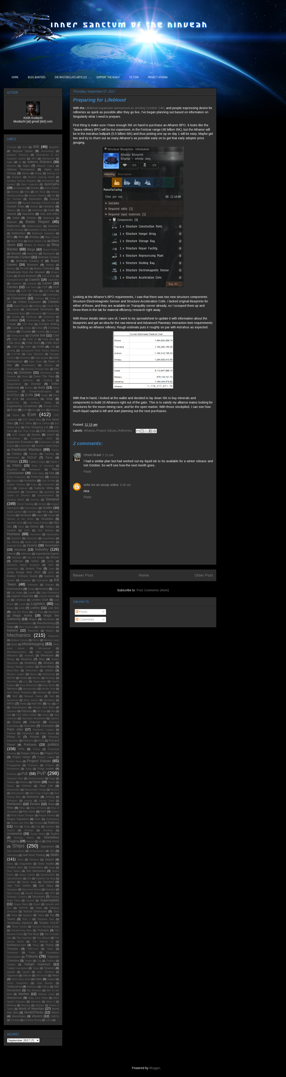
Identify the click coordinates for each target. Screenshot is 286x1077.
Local (22, 604)
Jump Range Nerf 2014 (23, 572)
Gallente (23, 488)
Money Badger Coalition (20, 666)
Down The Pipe (44, 376)
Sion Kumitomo (15, 851)
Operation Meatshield (34, 718)
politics (53, 744)
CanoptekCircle (15, 279)
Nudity (23, 703)
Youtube (15, 1020)
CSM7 (28, 346)
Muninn (36, 678)
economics (32, 399)
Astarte (34, 206)
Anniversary (48, 180)
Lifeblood (21, 600)
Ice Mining (13, 542)
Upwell (26, 972)
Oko (53, 711)
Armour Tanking (37, 195)
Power (36, 749)
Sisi (52, 850)
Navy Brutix (48, 685)
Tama (14, 915)
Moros (33, 674)
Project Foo (51, 753)
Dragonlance (14, 384)
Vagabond (12, 975)
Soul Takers (13, 871)
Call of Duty (48, 276)
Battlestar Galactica (43, 233)
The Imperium (24, 937)
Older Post (203, 575)
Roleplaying (52, 819)
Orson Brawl (92, 455)
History (34, 526)
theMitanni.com (16, 945)
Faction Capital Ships (47, 445)
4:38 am (125, 485)
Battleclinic (13, 226)
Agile (10, 162)
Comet (15, 309)
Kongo (31, 589)
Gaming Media (15, 499)
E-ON (29, 395)
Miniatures (47, 655)
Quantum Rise (15, 778)
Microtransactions (16, 652)
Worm (55, 1012)
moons (49, 670)
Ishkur (35, 561)
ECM (15, 399)
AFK (33, 158)
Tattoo (41, 915)
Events (36, 434)
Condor (16, 317)
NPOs (11, 703)
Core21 (50, 320)
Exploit (11, 445)
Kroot (56, 589)
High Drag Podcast (37, 522)
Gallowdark (13, 492)
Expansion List (47, 442)
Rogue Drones (47, 815)
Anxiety (11, 184)
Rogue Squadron (18, 819)
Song (52, 867)
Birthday (34, 237)
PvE (24, 774)
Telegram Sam (45, 919)
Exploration (25, 445)
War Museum (34, 990)
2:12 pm (108, 455)
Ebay (56, 395)
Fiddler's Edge (37, 461)
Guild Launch (14, 511)
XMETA (55, 1016)
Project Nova (14, 761)
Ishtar (50, 561)
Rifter (10, 807)
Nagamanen (39, 681)
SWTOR (23, 908)
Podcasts (30, 744)
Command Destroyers (40, 309)
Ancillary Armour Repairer (21, 180)
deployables (13, 369)
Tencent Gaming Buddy (45, 926)
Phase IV (13, 736)
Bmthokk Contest (19, 257)
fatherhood (13, 457)
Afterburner (48, 158)
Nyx (49, 703)
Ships (18, 846)
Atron (24, 210)
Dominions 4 (47, 372)
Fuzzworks (48, 484)
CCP (45, 287)
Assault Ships (15, 206)
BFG (10, 237)
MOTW (11, 678)
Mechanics (19, 635)
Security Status (23, 837)
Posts (81, 611)
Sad (38, 826)
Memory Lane (51, 640)
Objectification (19, 707)
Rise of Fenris (38, 808)
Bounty (11, 268)
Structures (38, 896)
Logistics (38, 604)
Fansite (33, 454)
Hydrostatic (53, 534)
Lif (8, 600)
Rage (52, 778)
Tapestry (27, 915)
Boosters (32, 264)
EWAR (50, 434)
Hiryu (21, 526)
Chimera (39, 298)
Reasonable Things (35, 789)
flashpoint (34, 469)
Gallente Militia (44, 488)
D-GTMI (16, 354)
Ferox (49, 457)
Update (11, 972)
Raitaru (11, 782)
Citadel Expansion (29, 301)
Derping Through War (37, 369)
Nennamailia (30, 688)
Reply (88, 471)
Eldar (49, 398)
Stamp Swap (29, 882)
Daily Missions (35, 354)
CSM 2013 (33, 343)
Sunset (30, 900)
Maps (10, 626)
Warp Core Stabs (38, 998)
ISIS (50, 565)
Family (55, 450)
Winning (25, 1005)
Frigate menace (16, 484)
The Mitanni (43, 937)
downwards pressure (20, 380)
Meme (35, 640)
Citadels (53, 301)
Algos (26, 165)
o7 (57, 703)
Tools (50, 948)
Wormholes (19, 1016)
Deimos (48, 365)
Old (9, 715)
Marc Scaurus (26, 627)
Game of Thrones (18, 495)
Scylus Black (37, 833)
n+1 (25, 681)
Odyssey (26, 711)
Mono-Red (12, 670)
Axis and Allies (49, 213)
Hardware (26, 515)
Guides (47, 507)
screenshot (14, 833)
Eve (32, 414)
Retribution (14, 804)
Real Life (46, 785)
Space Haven (27, 874)
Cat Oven (31, 287)
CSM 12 (32, 339)
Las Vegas (17, 592)
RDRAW (26, 786)
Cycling (11, 350)
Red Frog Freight (39, 793)
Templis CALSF (49, 922)
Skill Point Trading (34, 855)
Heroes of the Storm (20, 519)
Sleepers (34, 859)
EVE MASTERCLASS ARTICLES (71, 77)
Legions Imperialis (22, 596)
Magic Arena (22, 615)
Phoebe (34, 736)
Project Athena (30, 753)
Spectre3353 (48, 874)
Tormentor (12, 952)
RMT (43, 811)
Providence (13, 768)
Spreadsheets (14, 878)
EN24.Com (13, 402)
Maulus (50, 630)
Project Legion (46, 757)
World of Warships (31, 1008)
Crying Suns (18, 335)
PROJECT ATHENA (158, 77)
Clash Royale (21, 306)
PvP (41, 773)
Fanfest (17, 453)
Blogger (154, 1068)
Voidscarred (14, 986)
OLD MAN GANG (26, 715)
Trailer (32, 952)
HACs (45, 511)
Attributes (37, 210)
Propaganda (13, 765)
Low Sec (53, 608)
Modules (48, 662)
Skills (54, 855)
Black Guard (52, 237)
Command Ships (16, 313)
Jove (51, 568)
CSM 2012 (13, 343)
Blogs (31, 249)
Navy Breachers (28, 685)
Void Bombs (45, 983)
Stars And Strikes (31, 889)
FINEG (17, 465)
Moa (42, 659)
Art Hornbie (14, 199)
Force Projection (16, 477)
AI (20, 162)
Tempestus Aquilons (20, 922)
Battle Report (37, 222)
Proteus (49, 765)
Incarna (32, 545)
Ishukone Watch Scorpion (23, 565)
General (52, 499)
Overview (29, 725)
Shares (30, 841)
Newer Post (83, 575)
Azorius (31, 217)
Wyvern (37, 1016)
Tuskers (50, 960)
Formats (54, 477)
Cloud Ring (53, 306)
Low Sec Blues (19, 612)
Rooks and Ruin (20, 822)
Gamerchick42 (45, 495)
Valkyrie (27, 975)
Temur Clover (19, 926)
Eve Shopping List (36, 427)
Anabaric (17, 177)
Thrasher (12, 948)
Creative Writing (49, 324)
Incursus (20, 549)
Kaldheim (49, 576)
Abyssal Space (23, 151)
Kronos (43, 588)
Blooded (16, 253)
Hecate (51, 515)
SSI (29, 878)
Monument (32, 670)
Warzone (35, 1001)
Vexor (55, 975)
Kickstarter (42, 580)
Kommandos (15, 588)
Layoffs (32, 592)
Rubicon (53, 822)
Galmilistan (32, 492)
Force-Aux (37, 476)
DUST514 (13, 395)
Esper (16, 415)
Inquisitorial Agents (47, 553)
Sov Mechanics (36, 871)
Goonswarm (31, 508)
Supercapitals (49, 900)
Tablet (38, 908)
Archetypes (19, 188)
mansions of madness (19, 623)
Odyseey (12, 711)
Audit (51, 210)
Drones (29, 387)
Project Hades (21, 757)
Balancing (48, 218)
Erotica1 (54, 410)
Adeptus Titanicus (17, 154)
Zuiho (49, 1020)
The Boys (33, 934)
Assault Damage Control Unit (38, 202)
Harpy (40, 515)
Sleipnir (49, 859)
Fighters (54, 461)
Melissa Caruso (19, 640)
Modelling (31, 662)
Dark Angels (41, 357)
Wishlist (40, 1005)
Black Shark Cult (37, 241)
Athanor (89, 430)
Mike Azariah (44, 652)
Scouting (48, 830)
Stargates (12, 889)
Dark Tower (35, 361)
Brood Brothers (27, 275)
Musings (50, 678)
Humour (13, 534)
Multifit (23, 678)
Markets (12, 630)
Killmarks (33, 584)
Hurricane (35, 534)
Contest (12, 320)
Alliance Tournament (21, 169)
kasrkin (11, 580)
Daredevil (25, 357)
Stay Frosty (13, 893)
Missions (26, 659)
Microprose (44, 648)
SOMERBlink (36, 867)
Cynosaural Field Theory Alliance (40, 350)
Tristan (28, 960)
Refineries (125, 430)
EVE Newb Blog (31, 419)
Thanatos (43, 930)
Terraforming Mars (21, 930)
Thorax (49, 945)
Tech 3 (26, 919)
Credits (15, 328)
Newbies (42, 692)
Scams (11, 830)
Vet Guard (41, 975)
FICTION (134, 77)
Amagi (38, 173)
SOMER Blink (15, 867)
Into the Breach (36, 557)
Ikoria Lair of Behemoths (40, 542)
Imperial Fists (14, 545)
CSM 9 (16, 346)
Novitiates (49, 700)
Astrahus (48, 206)
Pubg (28, 768)
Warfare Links (46, 994)
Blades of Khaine (34, 245)
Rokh (37, 819)
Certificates (53, 294)
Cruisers (54, 331)
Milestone (12, 655)
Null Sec (36, 703)
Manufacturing (46, 623)
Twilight (11, 964)
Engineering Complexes (22, 406)
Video (38, 979)
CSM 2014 (52, 343)
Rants (37, 782)
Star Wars (46, 885)
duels (41, 387)
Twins (36, 968)
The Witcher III (42, 941)
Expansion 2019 (41, 438)
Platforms (28, 740)
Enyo (14, 409)
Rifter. (22, 808)
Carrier (47, 283)
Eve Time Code (26, 431)
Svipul (36, 904)
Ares (26, 191)
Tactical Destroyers (35, 911)
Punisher (12, 774)
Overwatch (47, 725)
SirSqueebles (37, 851)
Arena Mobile (51, 188)
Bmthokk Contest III (29, 261)
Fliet (52, 473)
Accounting (47, 151)
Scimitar (28, 830)
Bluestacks (49, 253)
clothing (37, 306)
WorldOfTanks (34, 1012)
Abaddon (54, 147)
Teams (11, 919)
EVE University (49, 431)
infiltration (26, 553)
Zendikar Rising (32, 1020)
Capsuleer (53, 279)
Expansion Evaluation (20, 442)
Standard (48, 882)
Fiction (12, 461)
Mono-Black (47, 666)
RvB (16, 826)
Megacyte (53, 636)
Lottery (35, 608)
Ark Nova (40, 191)
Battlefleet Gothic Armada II (43, 229)
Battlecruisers (34, 226)
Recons (55, 789)
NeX (15, 696)
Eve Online (43, 423)
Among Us (53, 173)
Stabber (11, 882)
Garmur (35, 499)
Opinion (55, 718)
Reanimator (13, 789)
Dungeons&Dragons (40, 391)
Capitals (34, 279)
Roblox (55, 811)
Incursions (52, 545)
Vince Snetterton (17, 983)
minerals (29, 655)
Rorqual (38, 822)
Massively (33, 630)
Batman (11, 222)
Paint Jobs (15, 729)
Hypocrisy (31, 538)
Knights (50, 584)
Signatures (47, 846)
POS (21, 749)
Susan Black (21, 904)
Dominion (25, 372)
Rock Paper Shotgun (22, 815)
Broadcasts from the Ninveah (26, 272)
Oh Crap (41, 711)
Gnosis (42, 504)
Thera (36, 945)
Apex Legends (29, 184)
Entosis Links (51, 406)
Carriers (12, 287)
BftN (21, 237)
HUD (26, 530)
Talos (56, 911)
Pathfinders (28, 733)
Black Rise (17, 241)
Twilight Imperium (37, 964)
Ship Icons (52, 841)
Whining (11, 1005)
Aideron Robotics (39, 162)
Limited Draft (39, 599)
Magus (33, 619)
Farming (49, 454)
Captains (16, 283)
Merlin (14, 644)
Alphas (25, 173)
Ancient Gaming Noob (41, 177)
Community (52, 313)
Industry (41, 549)
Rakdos (24, 782)
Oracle (17, 722)
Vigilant (51, 979)
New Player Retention (19, 692)
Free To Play (48, 480)
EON (25, 410)
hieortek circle (14, 522)
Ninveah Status (33, 696)
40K (36, 147)
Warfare (23, 994)
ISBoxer (18, 561)
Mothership (48, 674)
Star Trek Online (19, 885)
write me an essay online (101, 485)
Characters (18, 298)
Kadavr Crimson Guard (22, 576)
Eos (34, 410)
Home (144, 575)
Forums (15, 480)
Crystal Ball (37, 335)
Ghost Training (25, 504)
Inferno (11, 553)
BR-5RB (24, 268)
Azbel (15, 217)
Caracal (32, 283)
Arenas (15, 191)
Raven (51, 782)
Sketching (12, 855)
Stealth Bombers (35, 893)
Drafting (48, 380)
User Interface (45, 972)
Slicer (10, 863)
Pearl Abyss (47, 733)
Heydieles (47, 518)
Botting (50, 264)
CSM (56, 335)
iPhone (54, 557)
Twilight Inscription (17, 968)
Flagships (12, 469)
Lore (21, 608)
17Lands (11, 147)
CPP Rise (27, 324)
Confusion (48, 317)
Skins (20, 859)
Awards (11, 213)
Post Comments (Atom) (153, 590)
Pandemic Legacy (43, 729)
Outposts (34, 722)
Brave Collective (44, 268)
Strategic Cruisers (17, 896)
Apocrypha (51, 184)
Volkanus (32, 986)
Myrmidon (12, 681)
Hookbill (11, 530)
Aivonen (11, 165)
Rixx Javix (29, 811)
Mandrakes (49, 619)
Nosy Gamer (31, 700)
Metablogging (33, 644)
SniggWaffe (25, 863)
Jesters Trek (34, 568)
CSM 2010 (48, 339)
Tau (52, 915)
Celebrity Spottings (17, 294)
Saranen (50, 826)
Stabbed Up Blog (45, 878)
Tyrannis (49, 968)
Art (53, 195)
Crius (39, 327)
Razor (10, 786)
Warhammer (14, 997)
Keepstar (26, 580)
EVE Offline (25, 423)
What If (50, 1001)
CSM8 (40, 346)
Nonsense (12, 700)
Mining (10, 659)
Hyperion (16, 538)
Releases (12, 800)
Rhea (51, 804)
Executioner (13, 438)
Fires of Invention (43, 465)
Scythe (55, 833)
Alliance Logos (45, 165)
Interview (17, 557)
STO (52, 893)
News (55, 692)
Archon (34, 188)
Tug (39, 960)
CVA (52, 346)
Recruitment (17, 793)
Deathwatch (28, 365)
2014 (25, 147)
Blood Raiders (51, 249)
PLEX (41, 740)
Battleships (18, 233)
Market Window (46, 627)
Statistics (50, 889)
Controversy (33, 320)
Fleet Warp (38, 473)
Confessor (31, 317)
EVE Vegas (19, 434)
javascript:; (13, 568)
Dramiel (36, 383)
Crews (27, 328)
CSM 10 (16, 339)
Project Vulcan (106, 430)
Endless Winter (41, 402)
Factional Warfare (27, 449)
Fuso (34, 484)
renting (28, 800)
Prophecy (33, 765)
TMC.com (33, 948)
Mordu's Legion (15, 674)
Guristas (32, 511)
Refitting (50, 797)
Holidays (50, 526)
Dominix (11, 376)
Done (25, 376)
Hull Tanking (45, 530)
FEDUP (32, 457)
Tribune (32, 956)
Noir (52, 696)
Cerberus (37, 294)
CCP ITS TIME (29, 291)
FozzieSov (30, 480)
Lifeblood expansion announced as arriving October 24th (124, 108)
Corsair (11, 324)
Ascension (35, 199)
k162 (51, 572)
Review (35, 804)
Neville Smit (48, 688)
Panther (11, 733)
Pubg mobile (46, 768)
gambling (49, 492)
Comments (85, 619)
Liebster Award (47, 596)
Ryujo (27, 826)
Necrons (12, 688)
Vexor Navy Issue (21, 979)
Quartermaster (36, 778)
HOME (15, 77)
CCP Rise (49, 291)
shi (40, 841)
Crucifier (40, 331)
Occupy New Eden (44, 707)
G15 (9, 488)
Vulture (45, 986)
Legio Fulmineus (50, 592)
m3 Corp (38, 612)
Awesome (28, 213)
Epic (43, 410)
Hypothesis (49, 538)
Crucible (26, 331)
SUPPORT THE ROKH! (108, 77)
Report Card (46, 800)
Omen (45, 715)
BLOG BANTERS (36, 77)
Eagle (44, 395)
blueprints (32, 253)
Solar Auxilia (46, 863)
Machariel (53, 612)
